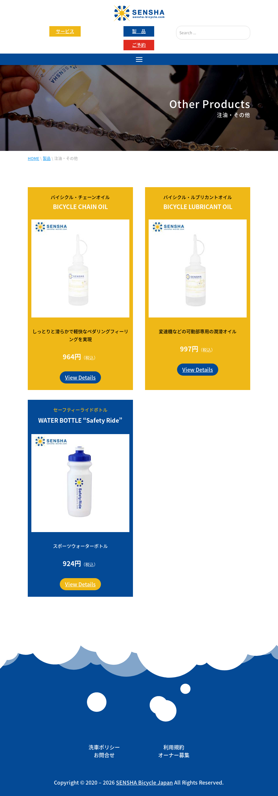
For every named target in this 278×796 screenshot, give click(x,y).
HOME (33, 158)
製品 (47, 158)
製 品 (139, 31)
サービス (65, 31)
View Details (80, 377)
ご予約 (139, 44)
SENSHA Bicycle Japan (144, 782)
